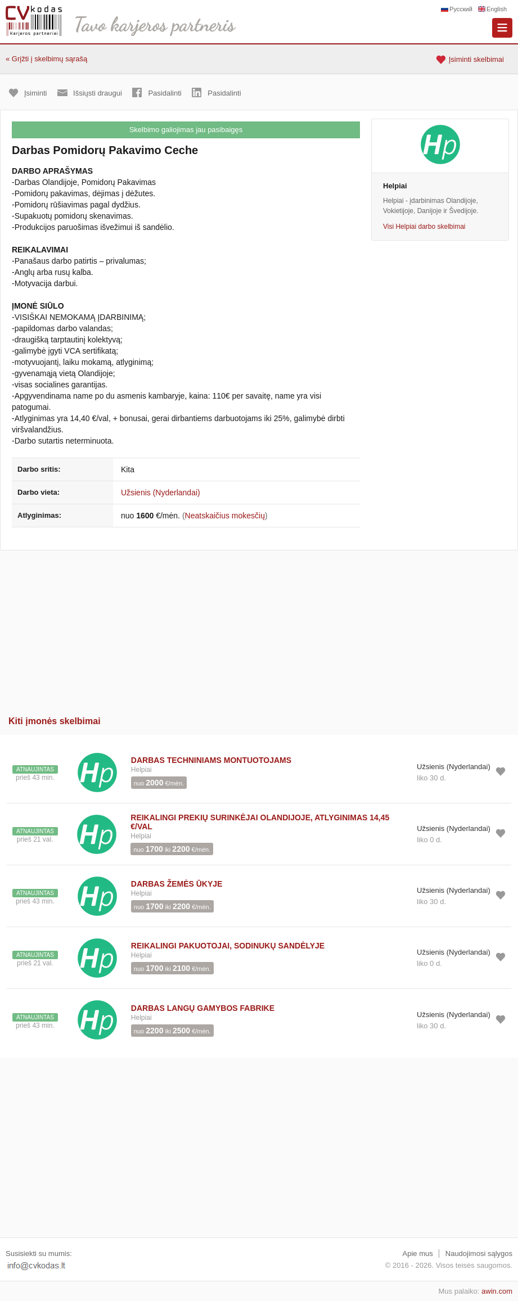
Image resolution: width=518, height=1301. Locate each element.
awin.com (496, 1291)
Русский (460, 9)
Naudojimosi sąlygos (478, 1253)
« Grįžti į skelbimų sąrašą (46, 59)
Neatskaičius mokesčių (225, 515)
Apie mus (418, 1253)
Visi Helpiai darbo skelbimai (424, 227)
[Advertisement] (259, 629)
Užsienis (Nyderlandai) (160, 492)
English (497, 9)
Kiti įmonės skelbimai (54, 721)
